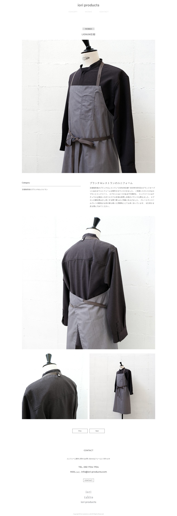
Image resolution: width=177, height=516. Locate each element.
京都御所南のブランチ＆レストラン (35, 189)
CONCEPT (72, 12)
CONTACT (104, 12)
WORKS (88, 12)
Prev (80, 431)
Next (97, 431)
